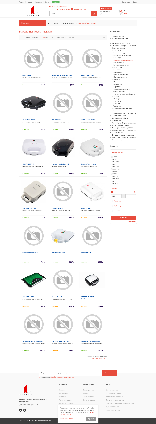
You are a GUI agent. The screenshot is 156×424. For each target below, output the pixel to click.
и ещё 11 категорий (113, 410)
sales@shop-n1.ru (80, 9)
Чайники (116, 104)
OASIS (39, 77)
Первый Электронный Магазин (40, 421)
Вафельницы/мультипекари (87, 23)
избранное (105, 11)
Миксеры (116, 79)
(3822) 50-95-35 (64, 9)
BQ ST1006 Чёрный (28, 120)
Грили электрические (121, 65)
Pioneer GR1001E (86, 252)
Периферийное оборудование (122, 128)
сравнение (105, 14)
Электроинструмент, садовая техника (124, 130)
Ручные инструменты (119, 140)
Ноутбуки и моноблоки (120, 118)
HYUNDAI (40, 210)
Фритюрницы (118, 99)
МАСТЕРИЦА (41, 343)
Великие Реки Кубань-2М (60, 164)
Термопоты (117, 106)
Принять (91, 419)
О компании (38, 2)
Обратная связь (106, 8)
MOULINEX (70, 255)
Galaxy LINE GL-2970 (88, 120)
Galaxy (69, 77)
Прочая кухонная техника (122, 108)
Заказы (85, 393)
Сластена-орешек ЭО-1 (30, 252)
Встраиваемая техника (120, 38)
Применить (123, 217)
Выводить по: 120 (98, 359)
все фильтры (132, 221)
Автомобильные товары (120, 125)
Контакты (48, 2)
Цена (44, 37)
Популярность (36, 37)
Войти (135, 2)
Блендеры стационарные (122, 55)
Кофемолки (117, 72)
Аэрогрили (117, 50)
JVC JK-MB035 (56, 120)
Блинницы (117, 58)
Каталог (29, 2)
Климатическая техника (120, 41)
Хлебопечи (117, 101)
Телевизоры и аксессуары (121, 43)
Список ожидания (89, 400)
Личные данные (88, 390)
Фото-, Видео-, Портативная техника (124, 123)
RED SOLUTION (71, 343)
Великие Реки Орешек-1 (89, 164)
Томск (53, 6)
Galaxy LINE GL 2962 (87, 75)
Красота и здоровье (119, 116)
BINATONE (40, 166)
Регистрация (126, 2)
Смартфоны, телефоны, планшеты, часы (124, 46)
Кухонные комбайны (120, 75)
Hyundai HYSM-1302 (29, 208)
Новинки (71, 37)
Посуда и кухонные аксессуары (123, 135)
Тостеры (116, 96)
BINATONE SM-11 (28, 164)
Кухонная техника (68, 23)
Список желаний (88, 397)
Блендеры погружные (121, 53)
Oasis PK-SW (26, 75)
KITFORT (99, 210)
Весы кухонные (118, 63)
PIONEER (70, 210)
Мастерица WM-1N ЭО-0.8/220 (32, 341)
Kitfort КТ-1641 (86, 208)
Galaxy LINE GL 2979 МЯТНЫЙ (62, 75)
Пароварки (117, 87)
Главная (21, 2)
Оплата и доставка (66, 403)
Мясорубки (117, 84)
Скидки (56, 2)
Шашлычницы (118, 111)
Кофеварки (117, 70)
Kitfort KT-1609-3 (28, 297)
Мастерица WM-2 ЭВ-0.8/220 (90, 341)
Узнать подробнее (66, 419)
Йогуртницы (117, 67)
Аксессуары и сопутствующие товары (124, 137)
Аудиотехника (117, 120)
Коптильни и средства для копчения (125, 113)
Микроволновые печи (121, 77)
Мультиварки (118, 82)
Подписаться (109, 373)
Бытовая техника (118, 36)
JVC (68, 122)
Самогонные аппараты (121, 89)
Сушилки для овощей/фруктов (124, 94)
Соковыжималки (119, 91)
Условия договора (65, 400)
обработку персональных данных (62, 377)
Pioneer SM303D (57, 208)
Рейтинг (52, 37)
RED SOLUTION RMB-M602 (60, 341)
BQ (39, 122)
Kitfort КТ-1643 (57, 297)
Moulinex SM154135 (58, 252)
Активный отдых (117, 133)
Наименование (61, 37)
